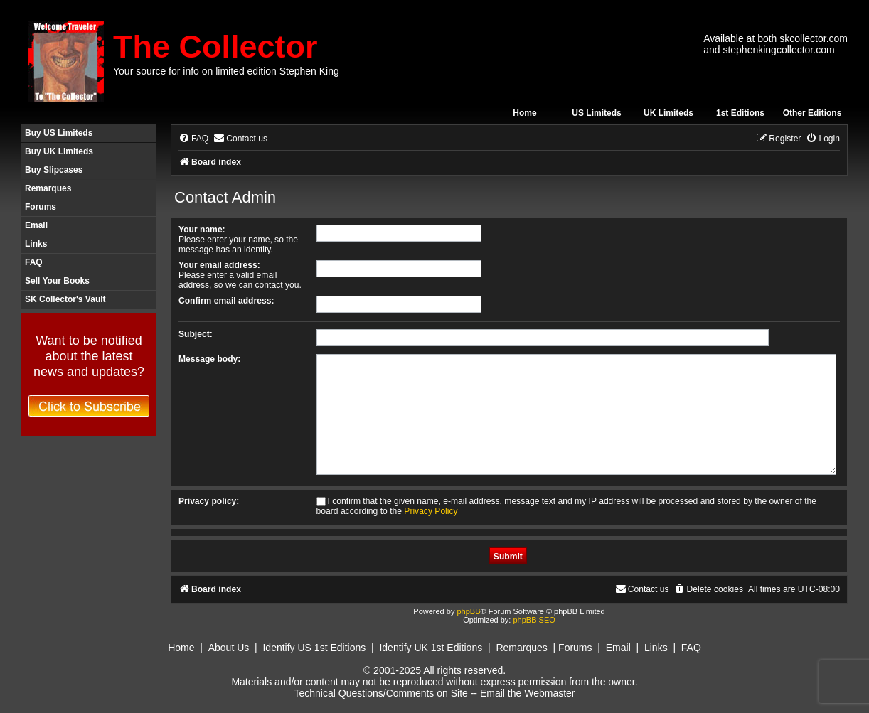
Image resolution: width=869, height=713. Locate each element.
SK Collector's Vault (65, 299)
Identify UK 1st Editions (430, 647)
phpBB (468, 611)
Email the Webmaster (527, 693)
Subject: (195, 334)
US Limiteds (596, 113)
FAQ (34, 262)
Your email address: (219, 265)
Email (36, 225)
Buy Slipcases (53, 170)
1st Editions (740, 113)
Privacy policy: (208, 501)
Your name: (201, 230)
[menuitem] (193, 139)
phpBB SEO (534, 620)
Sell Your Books (57, 281)
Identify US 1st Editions (314, 647)
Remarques (48, 188)
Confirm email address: (226, 301)
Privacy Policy (430, 511)
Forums (40, 207)
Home (524, 113)
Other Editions (812, 113)
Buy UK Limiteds (59, 151)
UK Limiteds (668, 113)
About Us (229, 647)
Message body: (209, 359)
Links (36, 244)
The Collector (215, 46)
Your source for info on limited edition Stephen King (226, 71)
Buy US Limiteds (58, 133)
